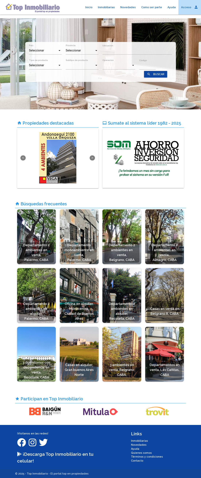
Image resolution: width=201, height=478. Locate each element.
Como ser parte (151, 7)
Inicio (88, 7)
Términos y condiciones (147, 456)
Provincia (70, 45)
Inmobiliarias (106, 7)
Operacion (108, 60)
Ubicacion (107, 45)
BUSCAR (155, 74)
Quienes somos (141, 452)
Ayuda (171, 7)
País (31, 45)
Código (143, 60)
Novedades (128, 7)
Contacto (137, 460)
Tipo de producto (38, 60)
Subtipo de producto (77, 60)
